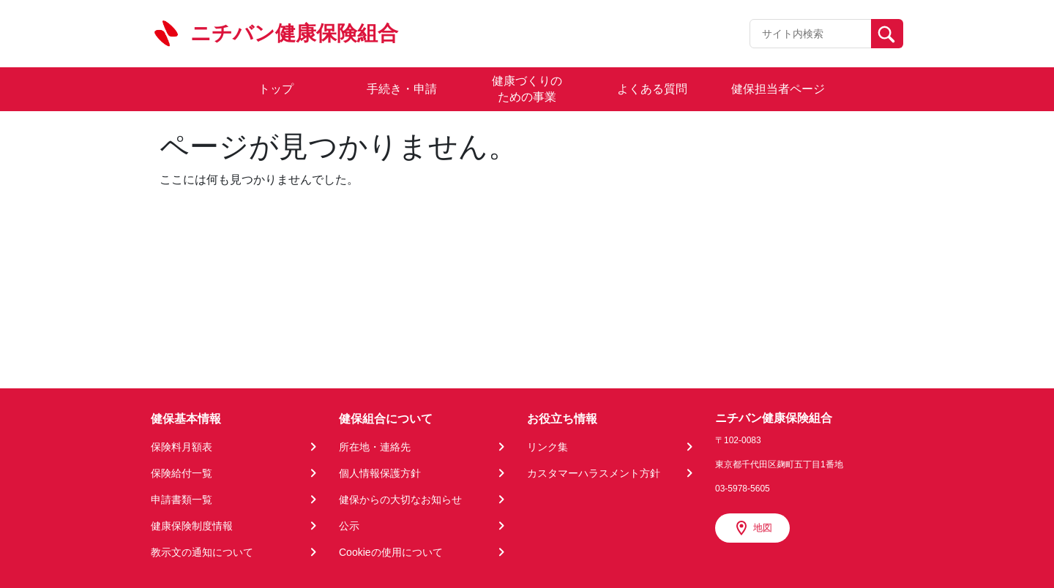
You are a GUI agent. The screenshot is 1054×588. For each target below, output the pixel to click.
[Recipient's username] (811, 33)
